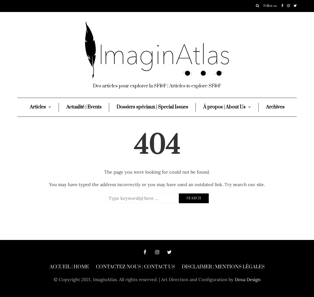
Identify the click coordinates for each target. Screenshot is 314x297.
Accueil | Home (69, 267)
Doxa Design (248, 279)
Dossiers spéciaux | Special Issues (152, 107)
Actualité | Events (84, 107)
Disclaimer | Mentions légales (223, 267)
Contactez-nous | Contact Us (135, 267)
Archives (275, 107)
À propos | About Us (224, 107)
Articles (38, 107)
